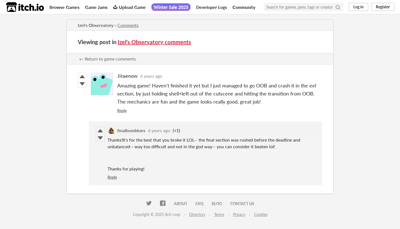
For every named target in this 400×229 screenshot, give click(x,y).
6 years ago (151, 76)
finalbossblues (131, 130)
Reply (122, 110)
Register (383, 6)
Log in (358, 6)
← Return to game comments (107, 58)
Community (243, 7)
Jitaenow (127, 76)
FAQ (199, 203)
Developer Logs (211, 7)
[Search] (337, 7)
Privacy (239, 214)
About (180, 203)
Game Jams (96, 7)
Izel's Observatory (95, 25)
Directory (197, 214)
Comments (128, 25)
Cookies (261, 214)
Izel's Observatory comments (154, 42)
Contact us (242, 203)
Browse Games (64, 7)
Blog (217, 203)
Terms (219, 214)
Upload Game (129, 7)
